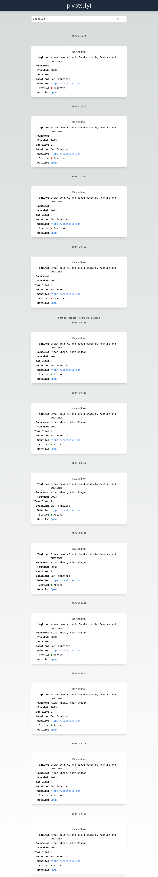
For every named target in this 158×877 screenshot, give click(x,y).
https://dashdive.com (65, 83)
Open (54, 92)
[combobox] (34, 19)
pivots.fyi (79, 5)
